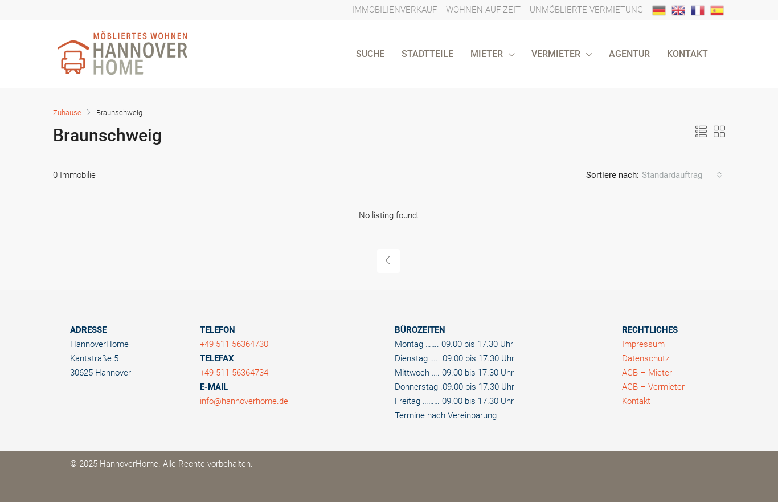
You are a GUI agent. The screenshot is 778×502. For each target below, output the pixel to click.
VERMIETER (555, 53)
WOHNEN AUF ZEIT (483, 10)
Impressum (643, 344)
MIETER (486, 53)
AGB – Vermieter (653, 387)
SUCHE (370, 53)
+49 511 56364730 (234, 344)
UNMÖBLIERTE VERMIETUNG (586, 10)
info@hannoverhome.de (244, 401)
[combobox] (682, 175)
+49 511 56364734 (234, 373)
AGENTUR (629, 53)
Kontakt (636, 401)
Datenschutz (645, 358)
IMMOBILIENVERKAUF (394, 10)
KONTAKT (687, 53)
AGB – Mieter (647, 373)
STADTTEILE (427, 53)
